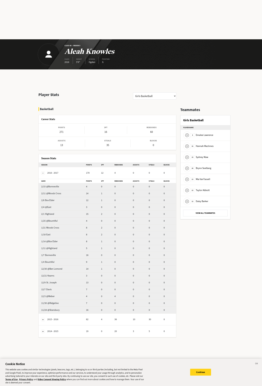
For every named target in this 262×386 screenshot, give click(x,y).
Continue (200, 372)
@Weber (53, 287)
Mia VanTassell (196, 179)
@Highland (55, 239)
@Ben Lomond (57, 260)
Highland (54, 205)
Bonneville (55, 246)
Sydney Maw (195, 157)
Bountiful (54, 253)
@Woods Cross (57, 184)
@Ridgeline (55, 294)
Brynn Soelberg (197, 168)
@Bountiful (55, 212)
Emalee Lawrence (198, 135)
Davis (52, 280)
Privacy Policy (26, 379)
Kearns (53, 266)
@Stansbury (55, 301)
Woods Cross (56, 218)
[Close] (256, 364)
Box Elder (54, 191)
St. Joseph (54, 273)
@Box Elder (55, 232)
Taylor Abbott (196, 190)
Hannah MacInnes (198, 146)
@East (52, 198)
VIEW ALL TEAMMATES (205, 213)
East (51, 225)
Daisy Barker (195, 201)
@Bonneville (56, 177)
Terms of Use (11, 379)
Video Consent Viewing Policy (52, 379)
